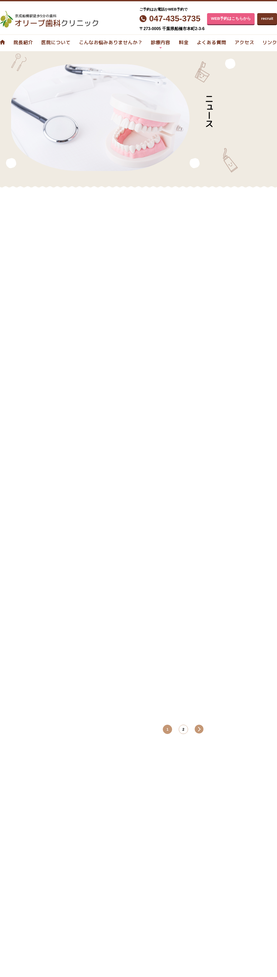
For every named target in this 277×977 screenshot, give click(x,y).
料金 (184, 42)
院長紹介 (23, 42)
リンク (269, 42)
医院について (55, 42)
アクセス (244, 42)
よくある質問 (211, 42)
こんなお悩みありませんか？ (110, 42)
